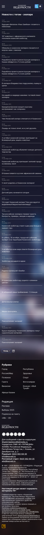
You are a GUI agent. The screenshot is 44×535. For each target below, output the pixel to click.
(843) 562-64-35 (27, 459)
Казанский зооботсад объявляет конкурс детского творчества (22, 151)
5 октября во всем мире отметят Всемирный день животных (22, 250)
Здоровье (27, 373)
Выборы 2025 (8, 410)
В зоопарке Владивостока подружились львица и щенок (21, 84)
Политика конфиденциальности (14, 508)
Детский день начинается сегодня (15, 193)
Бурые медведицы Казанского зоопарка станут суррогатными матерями (21, 332)
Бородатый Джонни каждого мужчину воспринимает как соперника (17, 108)
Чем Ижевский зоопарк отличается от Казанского (21, 119)
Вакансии (6, 386)
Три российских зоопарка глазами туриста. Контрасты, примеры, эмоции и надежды (19, 215)
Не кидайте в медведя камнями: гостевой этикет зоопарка (21, 96)
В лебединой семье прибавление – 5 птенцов (19, 292)
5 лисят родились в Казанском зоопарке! (18, 183)
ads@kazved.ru (9, 461)
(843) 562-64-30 (19, 454)
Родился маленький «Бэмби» (13, 271)
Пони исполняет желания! (12, 321)
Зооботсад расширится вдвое (13, 261)
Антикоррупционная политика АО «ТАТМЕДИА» (20, 512)
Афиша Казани (8, 392)
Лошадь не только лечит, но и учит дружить (19, 128)
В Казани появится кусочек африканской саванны (21, 173)
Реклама (6, 406)
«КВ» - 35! (6, 418)
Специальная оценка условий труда (16, 510)
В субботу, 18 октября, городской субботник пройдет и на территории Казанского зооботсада (21, 239)
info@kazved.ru (9, 456)
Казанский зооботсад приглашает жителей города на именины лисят (21, 162)
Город (4, 369)
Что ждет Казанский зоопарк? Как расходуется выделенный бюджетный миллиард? (21, 203)
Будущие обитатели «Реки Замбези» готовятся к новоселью (21, 25)
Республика (28, 369)
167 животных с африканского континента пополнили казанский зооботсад (18, 37)
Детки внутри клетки (10, 302)
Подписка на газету (11, 414)
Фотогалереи (29, 382)
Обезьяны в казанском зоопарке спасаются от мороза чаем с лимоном (20, 49)
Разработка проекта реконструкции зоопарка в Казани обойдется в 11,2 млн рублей (21, 61)
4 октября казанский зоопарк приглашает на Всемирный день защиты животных (19, 139)
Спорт (26, 377)
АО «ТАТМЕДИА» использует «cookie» (17, 498)
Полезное (6, 377)
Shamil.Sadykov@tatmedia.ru (15, 442)
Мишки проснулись (9, 311)
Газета (5, 382)
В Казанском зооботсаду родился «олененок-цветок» (20, 281)
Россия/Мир (7, 373)
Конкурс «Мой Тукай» (29, 387)
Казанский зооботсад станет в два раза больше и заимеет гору (21, 227)
